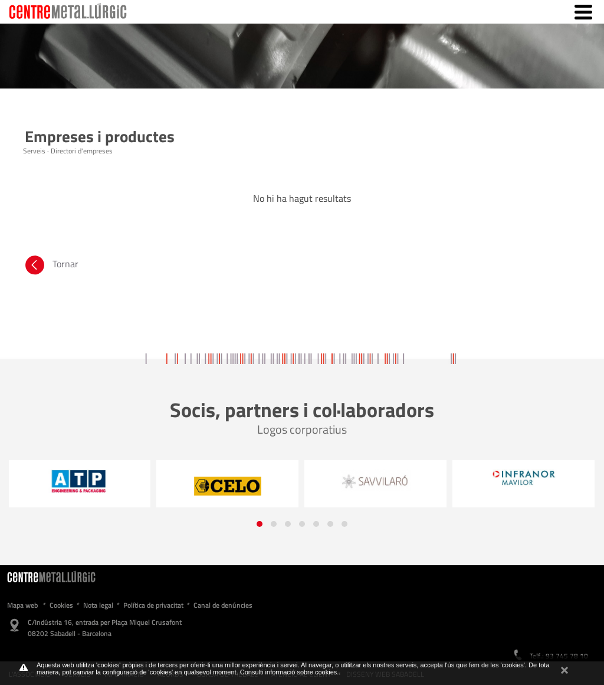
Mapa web (22, 605)
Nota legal (98, 605)
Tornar (50, 267)
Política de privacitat (153, 605)
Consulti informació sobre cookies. (289, 672)
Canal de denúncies (222, 605)
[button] (259, 524)
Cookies (61, 605)
